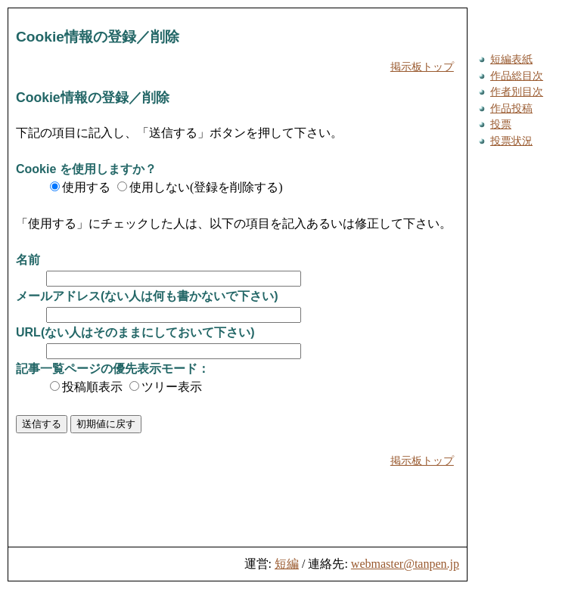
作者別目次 (516, 91)
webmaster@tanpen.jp (405, 563)
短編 (287, 563)
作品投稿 (511, 108)
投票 (500, 124)
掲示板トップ (422, 66)
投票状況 (511, 141)
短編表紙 (511, 59)
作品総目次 (516, 76)
